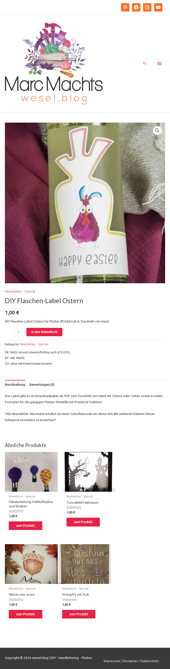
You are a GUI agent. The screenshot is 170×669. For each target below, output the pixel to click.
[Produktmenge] (18, 333)
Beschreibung (15, 386)
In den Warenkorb (44, 333)
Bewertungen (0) (41, 386)
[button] (157, 131)
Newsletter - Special (20, 293)
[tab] (15, 386)
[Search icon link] (145, 64)
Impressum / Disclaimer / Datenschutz (131, 659)
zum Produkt (28, 525)
